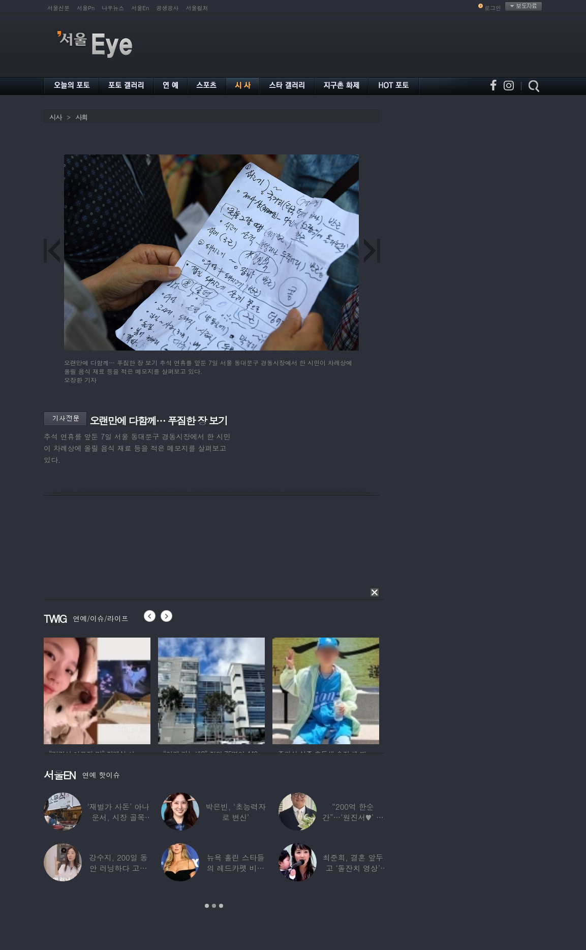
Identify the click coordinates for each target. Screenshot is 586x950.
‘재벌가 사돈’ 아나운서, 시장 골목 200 (118, 817)
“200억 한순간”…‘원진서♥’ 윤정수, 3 (353, 817)
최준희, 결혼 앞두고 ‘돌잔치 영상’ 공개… (353, 868)
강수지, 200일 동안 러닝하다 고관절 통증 (118, 868)
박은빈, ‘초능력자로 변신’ (235, 811)
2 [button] (214, 906)
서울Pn (86, 8)
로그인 (492, 8)
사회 (81, 117)
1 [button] (207, 906)
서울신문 (58, 8)
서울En (140, 8)
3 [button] (221, 906)
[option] (97, 689)
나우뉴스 (113, 8)
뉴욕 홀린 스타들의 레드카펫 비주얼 (236, 868)
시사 (55, 117)
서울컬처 (197, 8)
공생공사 (168, 8)
